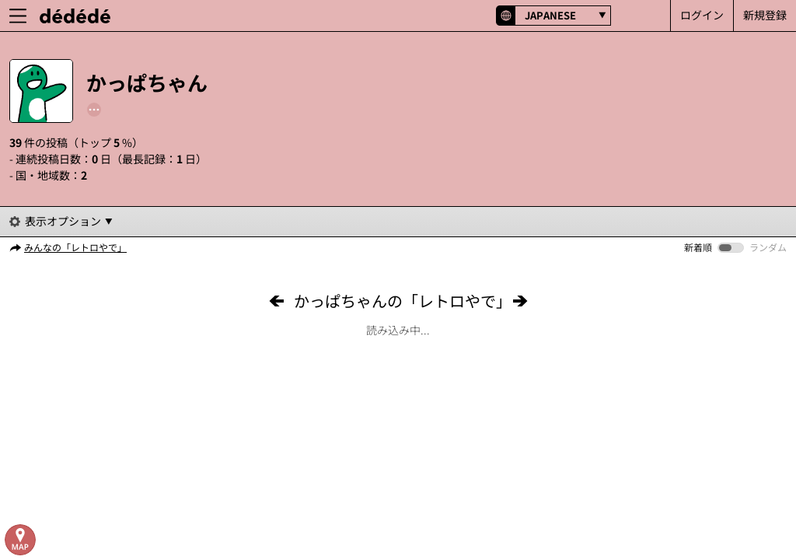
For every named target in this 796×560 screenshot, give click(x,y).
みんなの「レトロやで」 (75, 247)
